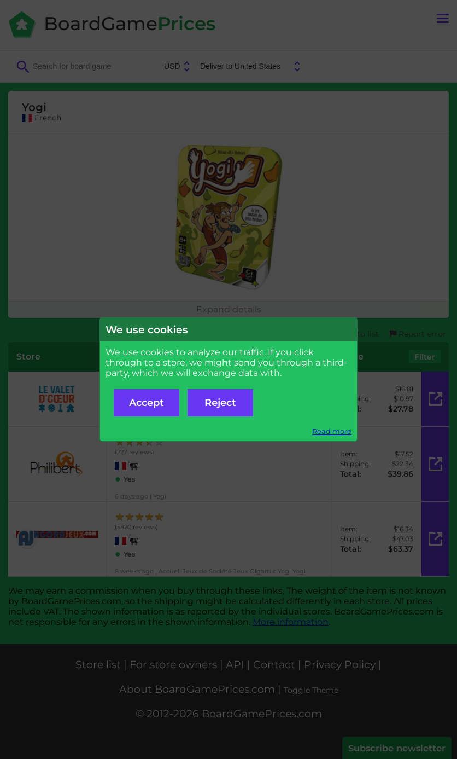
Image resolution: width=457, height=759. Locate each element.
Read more (331, 431)
